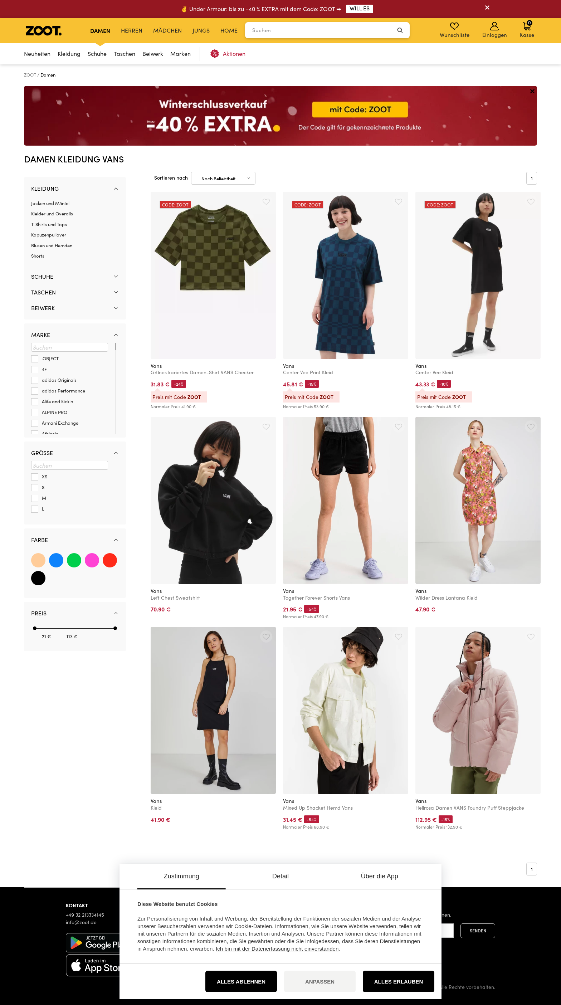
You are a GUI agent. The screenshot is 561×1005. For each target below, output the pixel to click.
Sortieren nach (171, 177)
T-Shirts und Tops (49, 224)
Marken (180, 53)
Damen (100, 30)
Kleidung (69, 53)
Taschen (124, 53)
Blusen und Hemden (51, 245)
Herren (131, 30)
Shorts (37, 256)
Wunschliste (454, 30)
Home (229, 30)
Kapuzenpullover (48, 234)
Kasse (527, 28)
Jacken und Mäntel (50, 203)
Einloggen (494, 30)
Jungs (201, 30)
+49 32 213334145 (85, 914)
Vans (156, 365)
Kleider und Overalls (52, 213)
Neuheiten (37, 53)
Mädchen (167, 30)
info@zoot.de (81, 922)
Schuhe (97, 53)
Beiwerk (152, 53)
